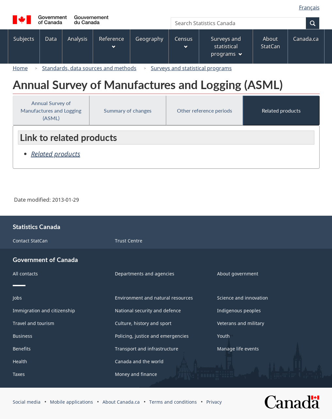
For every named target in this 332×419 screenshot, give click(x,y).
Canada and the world (139, 361)
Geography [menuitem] (149, 38)
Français (309, 7)
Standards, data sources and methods (89, 68)
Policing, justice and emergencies (152, 336)
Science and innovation (242, 298)
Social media (26, 402)
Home (20, 68)
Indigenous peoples (239, 310)
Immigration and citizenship (44, 310)
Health (20, 361)
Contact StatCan (30, 241)
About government (237, 274)
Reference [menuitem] (111, 42)
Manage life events (238, 349)
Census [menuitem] (184, 42)
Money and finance (136, 374)
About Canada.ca (121, 402)
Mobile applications (71, 402)
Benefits (22, 349)
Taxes (19, 374)
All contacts (25, 274)
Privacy (214, 402)
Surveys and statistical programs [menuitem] (226, 46)
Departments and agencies (144, 274)
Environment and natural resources (154, 298)
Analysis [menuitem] (77, 38)
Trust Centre (128, 241)
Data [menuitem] (51, 38)
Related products (281, 110)
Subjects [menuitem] (23, 38)
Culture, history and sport (143, 323)
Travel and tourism (33, 323)
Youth (223, 336)
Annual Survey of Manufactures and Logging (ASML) (51, 110)
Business (22, 336)
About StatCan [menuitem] (270, 42)
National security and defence (148, 310)
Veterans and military (240, 323)
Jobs (17, 298)
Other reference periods (204, 110)
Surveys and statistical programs (191, 68)
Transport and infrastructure (146, 349)
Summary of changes (127, 110)
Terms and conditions (173, 402)
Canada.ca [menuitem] (306, 38)
